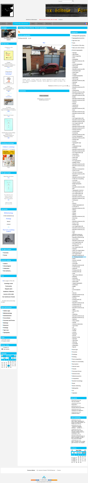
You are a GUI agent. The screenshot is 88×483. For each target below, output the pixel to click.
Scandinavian (76, 85)
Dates (74, 258)
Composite (75, 67)
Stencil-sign (75, 79)
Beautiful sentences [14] (78, 216)
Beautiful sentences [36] (78, 92)
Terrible (74, 330)
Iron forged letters (77, 253)
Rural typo (74, 349)
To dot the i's (76, 206)
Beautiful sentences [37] (78, 87)
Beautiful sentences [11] (78, 229)
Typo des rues (75, 40)
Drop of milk (75, 223)
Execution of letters (77, 195)
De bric (74, 335)
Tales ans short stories (77, 47)
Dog (74, 116)
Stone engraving (77, 56)
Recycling (75, 278)
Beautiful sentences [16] (78, 198)
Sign (74, 232)
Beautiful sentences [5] (78, 294)
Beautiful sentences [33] (78, 100)
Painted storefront (77, 129)
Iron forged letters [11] (78, 93)
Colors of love (76, 170)
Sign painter (75, 54)
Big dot (74, 347)
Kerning (74, 298)
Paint (74, 62)
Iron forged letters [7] (78, 191)
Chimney (75, 262)
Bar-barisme (76, 245)
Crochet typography (77, 64)
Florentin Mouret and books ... (78, 407)
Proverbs (74, 352)
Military (74, 209)
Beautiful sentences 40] (78, 61)
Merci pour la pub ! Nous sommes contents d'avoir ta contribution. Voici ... (78, 432)
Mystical (75, 319)
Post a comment (44, 95)
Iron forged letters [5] (78, 226)
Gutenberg (75, 133)
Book (73, 383)
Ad (73, 288)
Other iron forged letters (78, 250)
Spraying (75, 82)
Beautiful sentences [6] (78, 265)
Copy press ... (75, 404)
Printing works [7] (77, 244)
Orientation (75, 284)
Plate (74, 273)
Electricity (75, 218)
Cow (74, 115)
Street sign (75, 157)
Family (74, 185)
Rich (74, 144)
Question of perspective (78, 169)
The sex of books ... (76, 401)
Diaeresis (75, 268)
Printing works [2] (77, 304)
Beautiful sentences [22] (78, 164)
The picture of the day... (78, 45)
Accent (74, 88)
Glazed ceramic (76, 182)
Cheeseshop (76, 90)
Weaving (75, 342)
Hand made (75, 281)
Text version (6, 349)
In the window (76, 155)
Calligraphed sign (77, 146)
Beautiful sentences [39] (78, 69)
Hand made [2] (76, 280)
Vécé (74, 57)
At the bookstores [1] (8, 215)
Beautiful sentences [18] (78, 187)
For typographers (77, 160)
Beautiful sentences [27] (78, 128)
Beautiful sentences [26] (78, 134)
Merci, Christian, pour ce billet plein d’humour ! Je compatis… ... (79, 442)
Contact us (6, 347)
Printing (73, 356)
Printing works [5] (77, 270)
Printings (74, 354)
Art (72, 390)
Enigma (74, 329)
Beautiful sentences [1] (78, 317)
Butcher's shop (76, 337)
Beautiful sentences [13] (78, 221)
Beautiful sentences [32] (78, 108)
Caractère (75, 301)
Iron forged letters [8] (78, 152)
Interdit (74, 322)
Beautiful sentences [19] (78, 177)
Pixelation (75, 147)
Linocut (8, 224)
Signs (74, 167)
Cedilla (74, 211)
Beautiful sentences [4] (78, 302)
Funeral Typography (77, 136)
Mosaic (74, 103)
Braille (74, 97)
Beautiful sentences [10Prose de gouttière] (77, 235)
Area (73, 231)
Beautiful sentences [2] (78, 316)
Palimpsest (75, 106)
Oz (73, 327)
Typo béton (75, 325)
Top (44, 477)
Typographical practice (77, 38)
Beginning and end (77, 252)
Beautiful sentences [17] (78, 196)
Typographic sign (77, 142)
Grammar (75, 159)
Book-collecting (76, 385)
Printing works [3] (77, 299)
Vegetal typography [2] (78, 205)
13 (74, 459)
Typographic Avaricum (78, 190)
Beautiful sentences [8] (78, 240)
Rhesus (74, 203)
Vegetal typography (77, 283)
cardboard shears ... (76, 413)
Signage (75, 52)
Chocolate (75, 263)
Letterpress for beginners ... (78, 410)
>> (84, 452)
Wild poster (75, 65)
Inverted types (76, 131)
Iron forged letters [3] (78, 247)
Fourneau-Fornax (76, 371)
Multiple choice (76, 162)
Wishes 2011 (76, 311)
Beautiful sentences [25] (78, 137)
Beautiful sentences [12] (78, 227)
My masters (74, 364)
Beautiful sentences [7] (78, 255)
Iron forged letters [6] (78, 193)
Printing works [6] (78, 257)
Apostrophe (75, 77)
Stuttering (75, 314)
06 (74, 458)
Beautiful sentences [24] (78, 149)
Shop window (76, 320)
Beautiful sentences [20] (78, 173)
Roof (74, 110)
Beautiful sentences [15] (78, 208)
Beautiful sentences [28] (78, 126)
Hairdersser (75, 105)
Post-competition (76, 359)
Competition (75, 378)
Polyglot (74, 74)
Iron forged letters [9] (78, 123)
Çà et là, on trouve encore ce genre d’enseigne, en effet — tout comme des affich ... (78, 437)
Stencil (8, 221)
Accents (74, 141)
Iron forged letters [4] (78, 242)
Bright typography (77, 183)
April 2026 (78, 450)
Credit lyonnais (76, 266)
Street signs (75, 72)
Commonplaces (76, 289)
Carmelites (75, 343)
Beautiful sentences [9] (78, 237)
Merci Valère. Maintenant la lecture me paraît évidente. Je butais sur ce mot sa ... (78, 422)
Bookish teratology (76, 381)
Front (74, 219)
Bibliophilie (74, 388)
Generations (76, 154)
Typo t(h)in (75, 340)
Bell (73, 188)
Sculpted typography (78, 75)
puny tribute (75, 239)
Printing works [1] (77, 306)
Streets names (76, 124)
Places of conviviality (77, 361)
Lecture (74, 332)
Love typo (75, 180)
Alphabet (74, 338)
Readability (75, 59)
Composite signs (77, 70)
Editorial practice (76, 376)
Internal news (75, 366)
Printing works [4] (77, 271)
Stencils (74, 293)
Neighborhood (76, 296)
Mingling (75, 276)
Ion (73, 312)
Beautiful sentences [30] (78, 113)
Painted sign (76, 139)
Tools (73, 43)
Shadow (75, 101)
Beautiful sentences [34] (78, 98)
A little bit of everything (78, 178)
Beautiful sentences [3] (78, 307)
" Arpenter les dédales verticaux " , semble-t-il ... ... (78, 427)
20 (74, 460)
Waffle (74, 286)
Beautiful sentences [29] (78, 119)
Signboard (75, 175)
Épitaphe (75, 334)
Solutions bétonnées (78, 324)
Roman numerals (77, 260)
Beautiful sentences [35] (78, 95)
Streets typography (76, 50)
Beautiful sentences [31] (78, 111)
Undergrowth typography (78, 35)
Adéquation (75, 345)
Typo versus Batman (78, 275)
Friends (73, 368)
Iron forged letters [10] (78, 118)
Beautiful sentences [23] (78, 151)
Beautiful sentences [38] (78, 80)
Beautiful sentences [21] (78, 165)
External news (75, 373)
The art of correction (77, 172)
